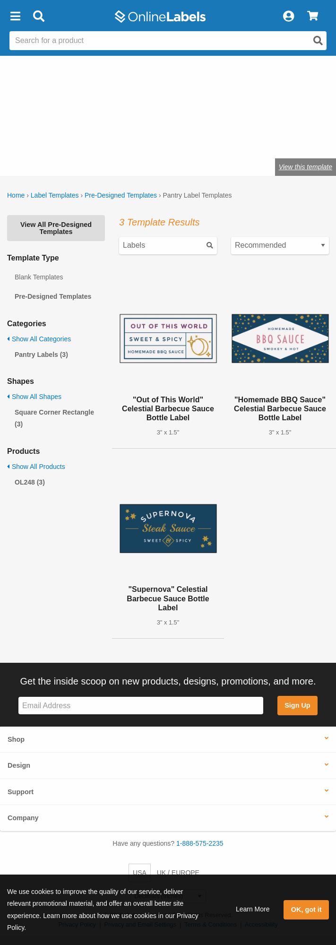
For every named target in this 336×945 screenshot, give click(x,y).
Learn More (253, 909)
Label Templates (55, 195)
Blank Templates (39, 277)
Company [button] (23, 818)
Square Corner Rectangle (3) (54, 418)
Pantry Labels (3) (41, 354)
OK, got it (306, 909)
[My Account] (288, 16)
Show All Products (36, 466)
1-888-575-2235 (200, 843)
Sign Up (297, 705)
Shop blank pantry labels (109, 137)
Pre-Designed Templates (121, 195)
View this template (305, 167)
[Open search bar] (38, 16)
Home (16, 195)
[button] (15, 16)
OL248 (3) (30, 482)
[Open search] (318, 40)
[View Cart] (312, 16)
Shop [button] (16, 739)
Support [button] (21, 792)
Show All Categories (39, 339)
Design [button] (19, 765)
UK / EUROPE (178, 872)
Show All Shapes (34, 396)
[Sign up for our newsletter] (140, 705)
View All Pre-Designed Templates (56, 228)
